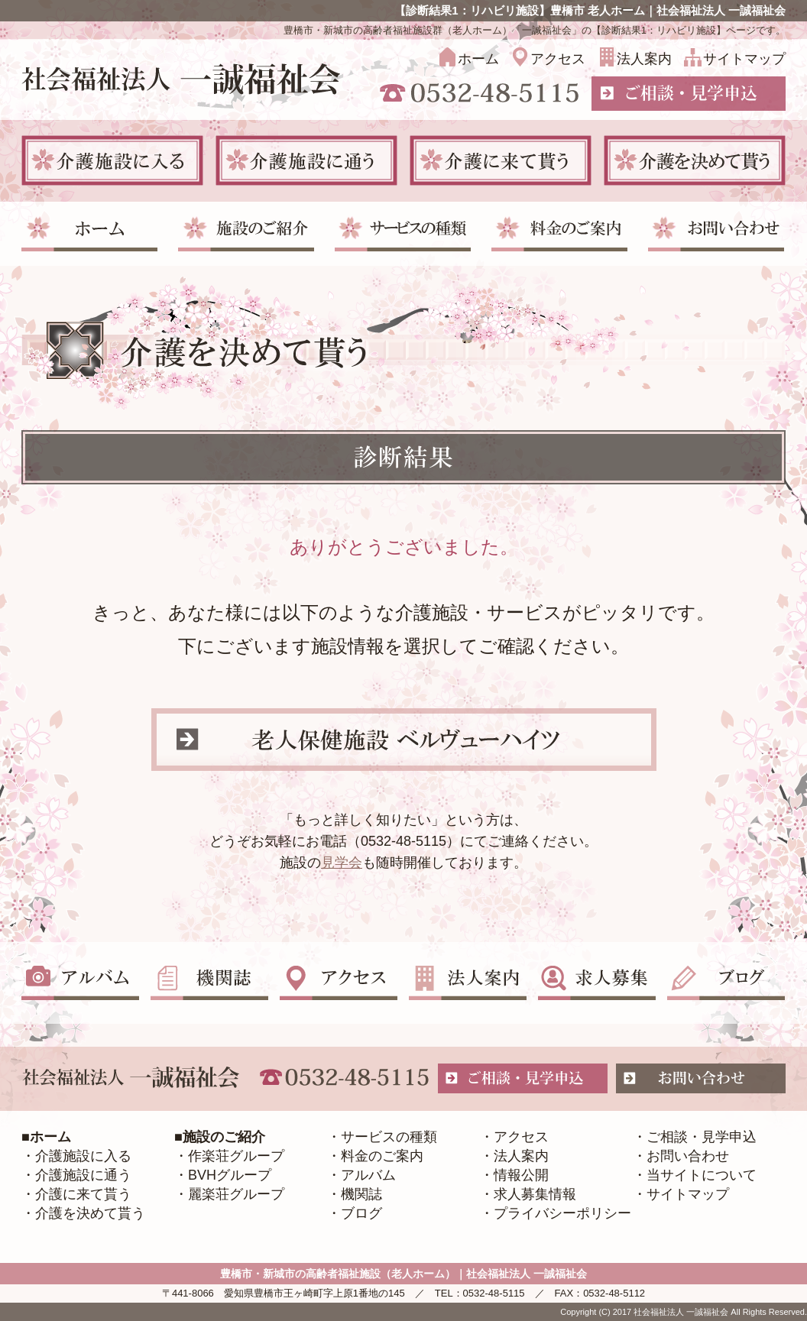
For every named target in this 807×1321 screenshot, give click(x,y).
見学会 (341, 862)
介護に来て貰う (83, 1194)
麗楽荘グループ (236, 1194)
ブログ (361, 1213)
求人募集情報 (535, 1194)
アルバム (368, 1175)
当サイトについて (702, 1175)
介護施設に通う (83, 1175)
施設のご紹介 (224, 1137)
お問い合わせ (688, 1156)
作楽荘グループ (236, 1156)
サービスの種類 (389, 1137)
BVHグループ (229, 1175)
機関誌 (361, 1194)
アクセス (557, 58)
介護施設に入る (83, 1156)
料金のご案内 (382, 1156)
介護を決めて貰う (90, 1213)
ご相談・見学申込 (702, 1137)
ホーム (478, 58)
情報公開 (521, 1175)
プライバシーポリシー (562, 1213)
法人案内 (644, 58)
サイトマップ (744, 58)
